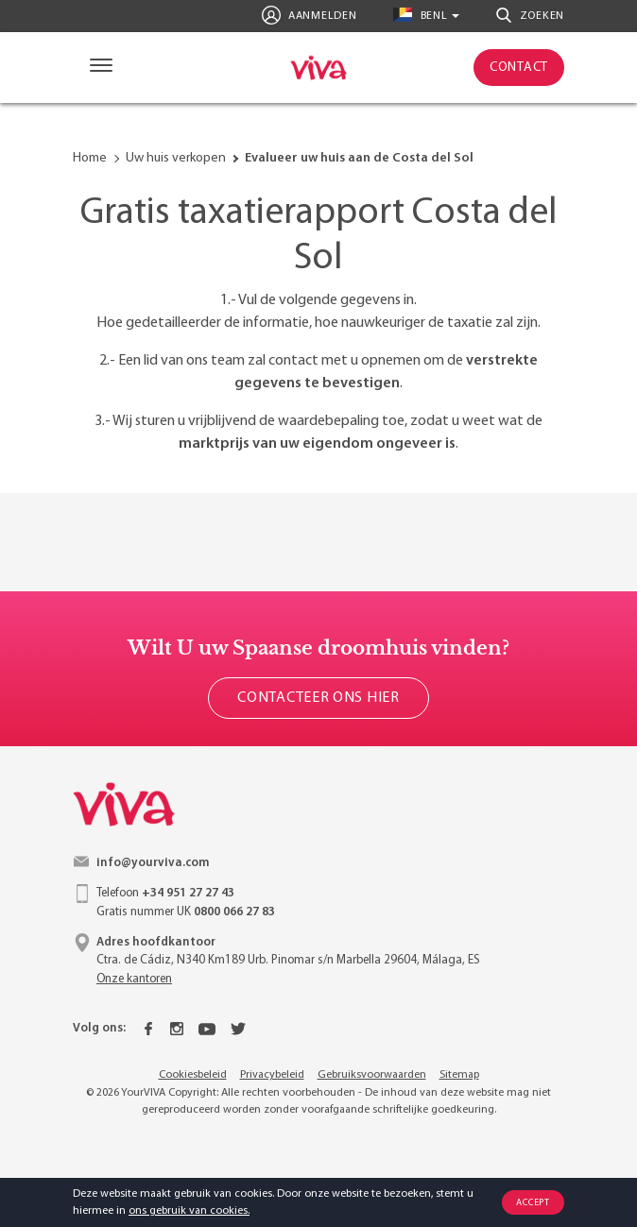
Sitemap (459, 1075)
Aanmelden (309, 15)
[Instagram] (176, 1028)
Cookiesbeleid (193, 1075)
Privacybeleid (272, 1075)
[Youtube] (206, 1028)
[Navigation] (97, 67)
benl (420, 15)
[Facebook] (148, 1028)
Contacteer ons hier (318, 698)
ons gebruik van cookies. (189, 1211)
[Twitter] (238, 1028)
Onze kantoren (134, 979)
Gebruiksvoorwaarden (372, 1075)
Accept (532, 1203)
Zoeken (530, 15)
